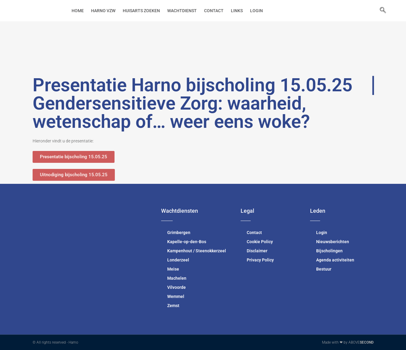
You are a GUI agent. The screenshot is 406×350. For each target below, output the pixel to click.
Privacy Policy (260, 259)
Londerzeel (178, 259)
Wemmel (175, 296)
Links (237, 10)
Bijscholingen (329, 250)
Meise (173, 269)
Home (78, 10)
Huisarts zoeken (141, 10)
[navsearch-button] (380, 11)
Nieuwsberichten (332, 241)
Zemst (173, 305)
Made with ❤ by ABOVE (348, 342)
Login (256, 10)
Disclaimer (257, 250)
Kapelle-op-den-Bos (186, 241)
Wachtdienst (182, 10)
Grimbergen (178, 232)
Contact (214, 10)
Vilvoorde (176, 287)
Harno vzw (103, 10)
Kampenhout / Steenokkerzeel (196, 250)
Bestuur (323, 269)
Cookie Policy (260, 241)
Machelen (176, 278)
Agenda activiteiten (335, 259)
